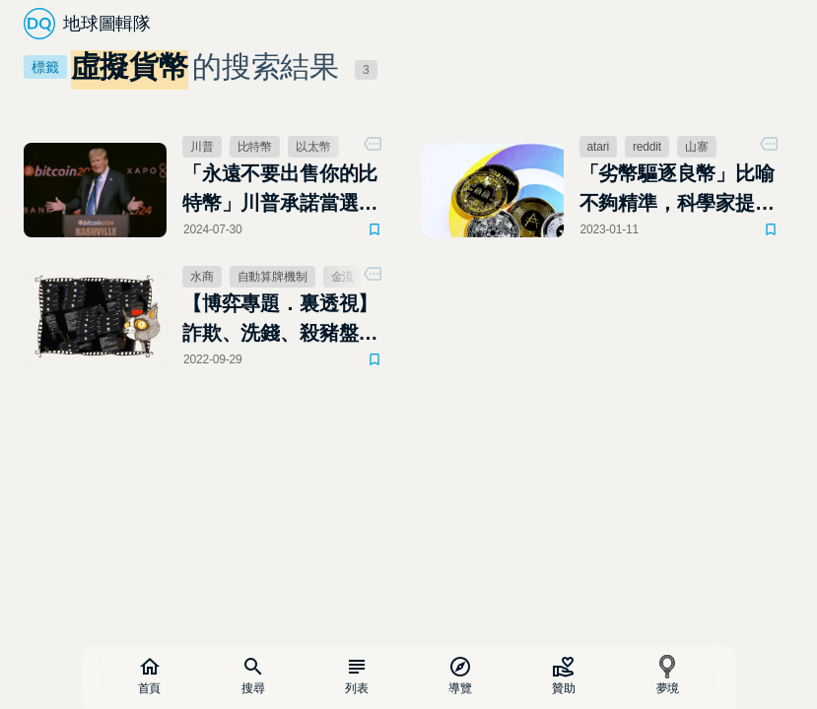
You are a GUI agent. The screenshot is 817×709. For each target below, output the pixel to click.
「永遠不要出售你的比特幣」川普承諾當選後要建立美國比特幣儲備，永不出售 (279, 190)
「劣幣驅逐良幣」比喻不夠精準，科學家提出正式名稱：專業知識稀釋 (677, 190)
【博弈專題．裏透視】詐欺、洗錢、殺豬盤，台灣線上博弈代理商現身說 (279, 320)
